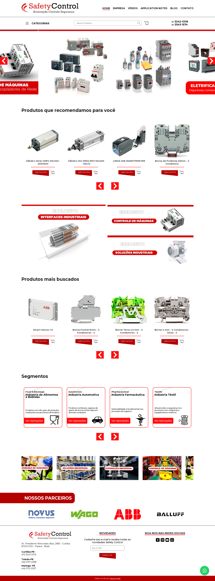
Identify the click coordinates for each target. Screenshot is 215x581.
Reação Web (115, 578)
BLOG (174, 8)
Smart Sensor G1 (43, 329)
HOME (106, 8)
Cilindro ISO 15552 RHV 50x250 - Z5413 (86, 162)
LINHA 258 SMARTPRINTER (129, 160)
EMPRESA (119, 8)
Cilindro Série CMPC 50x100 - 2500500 (43, 162)
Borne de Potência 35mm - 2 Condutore (172, 162)
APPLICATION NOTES (154, 8)
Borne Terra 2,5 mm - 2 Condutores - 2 (129, 331)
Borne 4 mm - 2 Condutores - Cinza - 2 (172, 331)
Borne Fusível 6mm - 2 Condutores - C (86, 331)
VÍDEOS (133, 8)
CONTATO (187, 8)
